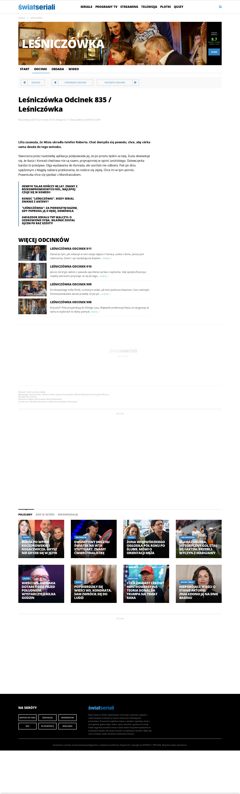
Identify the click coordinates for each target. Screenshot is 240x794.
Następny (115, 82)
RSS (27, 726)
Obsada (58, 69)
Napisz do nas (28, 717)
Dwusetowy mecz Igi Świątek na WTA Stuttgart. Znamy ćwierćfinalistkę (92, 547)
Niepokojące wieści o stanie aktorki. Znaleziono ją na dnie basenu (198, 592)
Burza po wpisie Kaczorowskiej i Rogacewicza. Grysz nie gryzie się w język (39, 547)
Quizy (178, 7)
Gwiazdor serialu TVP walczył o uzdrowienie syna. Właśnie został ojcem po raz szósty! (48, 220)
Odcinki (40, 69)
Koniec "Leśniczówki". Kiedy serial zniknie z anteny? (48, 200)
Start (25, 69)
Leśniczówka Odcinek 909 (71, 284)
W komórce (47, 726)
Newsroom (67, 717)
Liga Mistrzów (187, 537)
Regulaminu (93, 745)
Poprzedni (75, 82)
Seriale (86, 7)
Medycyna (133, 578)
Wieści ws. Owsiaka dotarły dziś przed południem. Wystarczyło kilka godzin (39, 590)
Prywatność (125, 745)
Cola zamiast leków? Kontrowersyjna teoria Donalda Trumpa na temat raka (145, 590)
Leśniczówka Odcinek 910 (71, 266)
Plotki (165, 7)
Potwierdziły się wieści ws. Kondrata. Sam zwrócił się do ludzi (93, 592)
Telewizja (149, 7)
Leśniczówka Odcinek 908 (71, 302)
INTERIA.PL (147, 745)
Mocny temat (187, 582)
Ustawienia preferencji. (109, 745)
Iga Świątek (81, 537)
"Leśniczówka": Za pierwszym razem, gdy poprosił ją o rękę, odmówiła (50, 209)
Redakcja (47, 717)
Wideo (73, 69)
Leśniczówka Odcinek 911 (71, 249)
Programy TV (106, 7)
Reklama (67, 726)
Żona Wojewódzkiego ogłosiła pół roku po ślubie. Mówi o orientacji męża (146, 547)
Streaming (129, 7)
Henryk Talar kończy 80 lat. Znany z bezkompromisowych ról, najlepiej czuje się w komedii (50, 189)
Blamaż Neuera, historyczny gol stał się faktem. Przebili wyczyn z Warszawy (198, 547)
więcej (106, 258)
